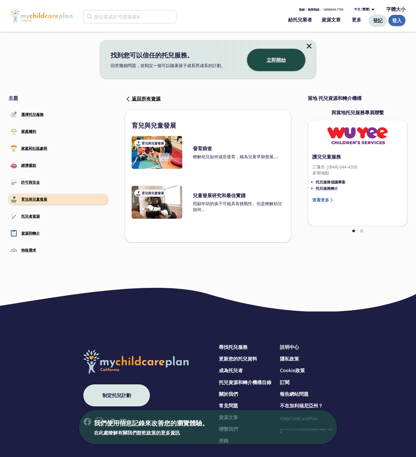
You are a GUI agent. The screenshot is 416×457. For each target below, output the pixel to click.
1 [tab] (353, 231)
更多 (356, 19)
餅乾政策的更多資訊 (158, 432)
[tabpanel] (357, 173)
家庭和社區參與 (29, 148)
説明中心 (289, 347)
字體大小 (395, 9)
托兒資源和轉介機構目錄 (245, 382)
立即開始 (276, 60)
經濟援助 (23, 165)
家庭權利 (23, 131)
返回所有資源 (143, 98)
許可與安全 (25, 182)
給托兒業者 (300, 19)
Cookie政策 (292, 370)
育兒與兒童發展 (29, 199)
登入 (397, 20)
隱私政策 (289, 358)
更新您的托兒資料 (238, 358)
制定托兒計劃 (116, 395)
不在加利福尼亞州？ (301, 405)
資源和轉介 (25, 233)
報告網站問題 (294, 394)
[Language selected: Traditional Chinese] (364, 9)
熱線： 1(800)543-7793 (321, 9)
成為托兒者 (231, 370)
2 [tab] (361, 231)
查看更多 (320, 200)
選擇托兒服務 (27, 114)
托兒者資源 (25, 216)
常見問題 (228, 405)
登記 (378, 20)
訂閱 (284, 382)
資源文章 (331, 19)
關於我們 (228, 394)
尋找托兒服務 (233, 347)
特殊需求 (23, 250)
